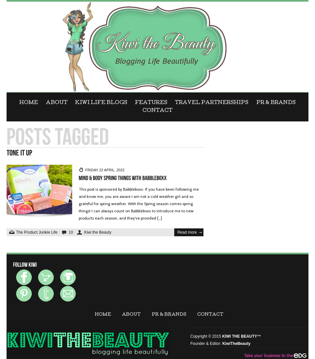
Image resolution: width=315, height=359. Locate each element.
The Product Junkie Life (36, 232)
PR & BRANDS (276, 103)
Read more (187, 232)
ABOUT (57, 103)
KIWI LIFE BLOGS (101, 103)
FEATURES (151, 103)
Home (28, 103)
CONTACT (157, 111)
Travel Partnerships (211, 103)
